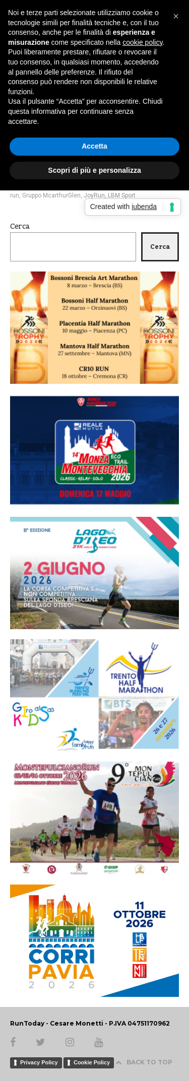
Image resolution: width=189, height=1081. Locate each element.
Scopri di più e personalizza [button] (94, 170)
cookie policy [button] (142, 42)
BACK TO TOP (143, 1062)
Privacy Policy (39, 1062)
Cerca (20, 227)
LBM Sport (122, 195)
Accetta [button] (94, 146)
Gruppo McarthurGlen (51, 195)
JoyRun (94, 195)
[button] (176, 16)
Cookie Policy (92, 1062)
